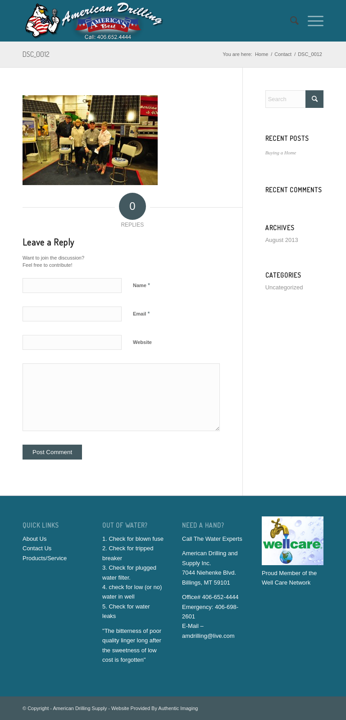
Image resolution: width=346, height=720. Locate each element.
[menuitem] (290, 20)
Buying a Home (280, 152)
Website (142, 342)
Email (141, 313)
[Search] (290, 20)
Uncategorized (284, 287)
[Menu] (311, 20)
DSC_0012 (36, 54)
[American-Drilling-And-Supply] (94, 20)
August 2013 (281, 240)
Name (141, 285)
